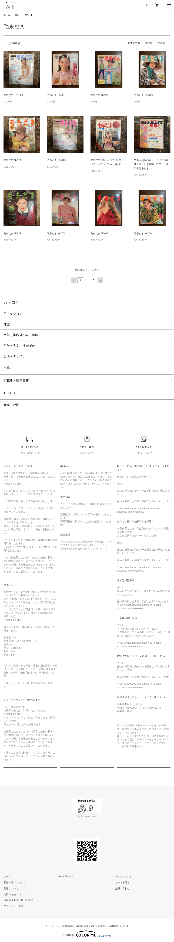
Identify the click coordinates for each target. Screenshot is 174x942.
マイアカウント (123, 876)
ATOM (69, 876)
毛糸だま (28, 15)
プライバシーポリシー (16, 906)
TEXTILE (10, 393)
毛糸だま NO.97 (99, 94)
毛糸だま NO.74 (12, 160)
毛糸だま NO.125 (143, 94)
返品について (11, 888)
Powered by (87, 933)
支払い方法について (15, 894)
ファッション (13, 313)
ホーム (7, 15)
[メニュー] (168, 5)
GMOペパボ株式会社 (99, 926)
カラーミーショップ (55, 926)
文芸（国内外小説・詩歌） (22, 335)
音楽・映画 (11, 405)
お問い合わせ (122, 888)
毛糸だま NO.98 (13, 94)
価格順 (149, 42)
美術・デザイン (15, 356)
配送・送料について (15, 882)
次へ (100, 280)
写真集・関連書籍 (16, 380)
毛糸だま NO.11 (56, 94)
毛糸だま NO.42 (12, 233)
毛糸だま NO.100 (56, 160)
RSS (61, 876)
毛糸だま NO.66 (143, 233)
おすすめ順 (134, 42)
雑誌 (17, 15)
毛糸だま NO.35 (56, 233)
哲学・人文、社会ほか (19, 345)
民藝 (7, 368)
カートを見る (122, 882)
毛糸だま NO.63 (99, 233)
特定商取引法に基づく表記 (18, 900)
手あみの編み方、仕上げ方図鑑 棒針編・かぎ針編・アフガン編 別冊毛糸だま (151, 164)
